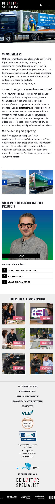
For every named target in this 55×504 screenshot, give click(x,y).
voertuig (35, 72)
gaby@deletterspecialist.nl (20, 270)
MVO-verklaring (28, 456)
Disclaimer (27, 447)
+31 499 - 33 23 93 (12, 276)
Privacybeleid (27, 450)
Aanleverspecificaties (28, 453)
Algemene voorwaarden (27, 444)
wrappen (9, 76)
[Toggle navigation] (49, 5)
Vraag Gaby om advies (16, 282)
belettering (24, 107)
